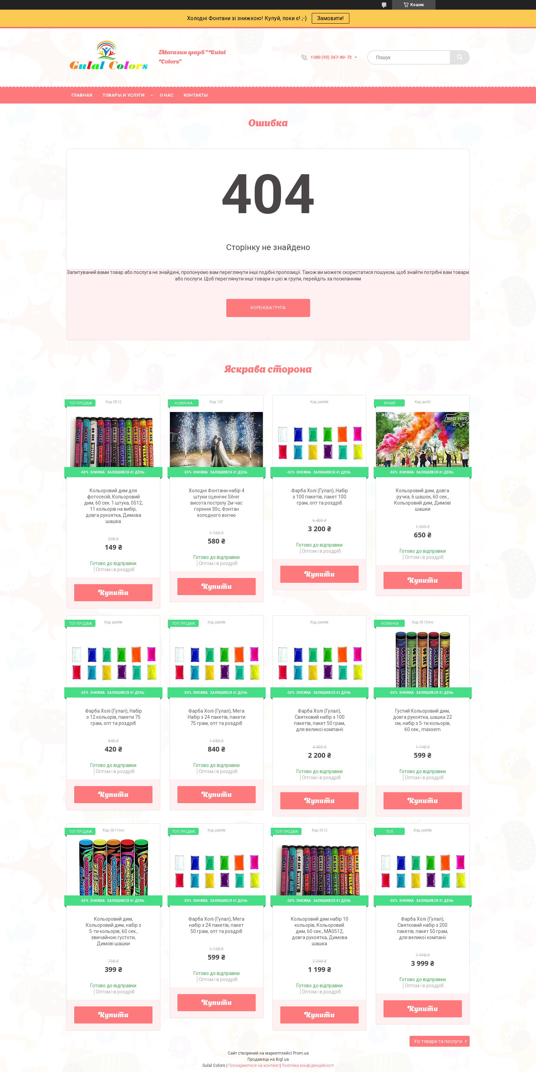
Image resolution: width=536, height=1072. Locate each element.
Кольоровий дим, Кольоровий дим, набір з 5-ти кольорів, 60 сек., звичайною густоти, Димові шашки (113, 931)
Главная (81, 95)
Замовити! (330, 18)
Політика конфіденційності (308, 1065)
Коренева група (268, 307)
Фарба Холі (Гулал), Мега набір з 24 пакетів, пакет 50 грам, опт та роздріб (216, 925)
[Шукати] (460, 57)
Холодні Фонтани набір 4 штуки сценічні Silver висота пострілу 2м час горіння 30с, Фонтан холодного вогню (216, 503)
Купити (113, 593)
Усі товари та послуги (438, 1041)
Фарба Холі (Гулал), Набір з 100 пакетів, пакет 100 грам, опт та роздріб (319, 497)
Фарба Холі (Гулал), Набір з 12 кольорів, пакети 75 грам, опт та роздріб (113, 717)
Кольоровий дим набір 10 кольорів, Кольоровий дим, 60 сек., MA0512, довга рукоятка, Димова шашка (319, 931)
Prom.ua (301, 1053)
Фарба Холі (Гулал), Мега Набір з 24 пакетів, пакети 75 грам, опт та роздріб (216, 717)
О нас (166, 95)
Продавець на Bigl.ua (268, 1059)
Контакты (196, 95)
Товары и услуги (124, 95)
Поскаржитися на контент (253, 1065)
